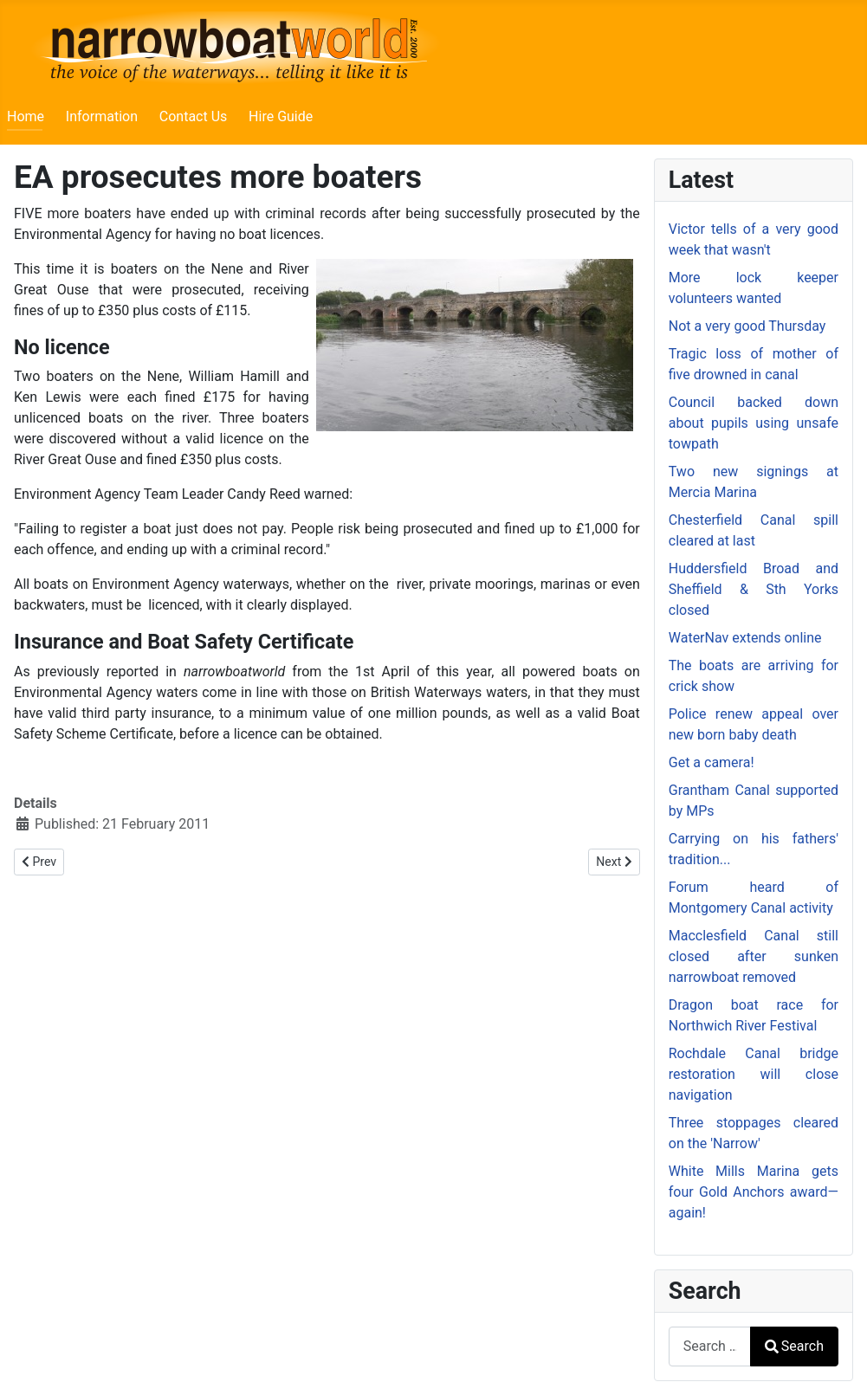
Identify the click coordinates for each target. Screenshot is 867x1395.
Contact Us (193, 116)
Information (102, 116)
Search (794, 1346)
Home (25, 116)
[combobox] (710, 1346)
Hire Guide (281, 116)
